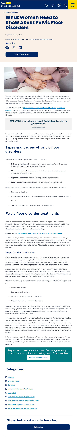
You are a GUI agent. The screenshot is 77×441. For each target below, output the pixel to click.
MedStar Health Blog (12, 12)
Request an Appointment (38, 357)
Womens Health (14, 381)
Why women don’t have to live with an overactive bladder (40, 233)
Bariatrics (11, 385)
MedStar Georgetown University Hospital (22, 408)
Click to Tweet (39, 127)
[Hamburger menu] (72, 4)
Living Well (12, 393)
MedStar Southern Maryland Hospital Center (23, 401)
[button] (47, 5)
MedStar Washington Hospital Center (21, 397)
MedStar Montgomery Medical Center (21, 405)
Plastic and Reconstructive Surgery (20, 389)
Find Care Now (22, 54)
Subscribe (38, 427)
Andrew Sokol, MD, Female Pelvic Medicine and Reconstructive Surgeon (30, 39)
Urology (11, 377)
